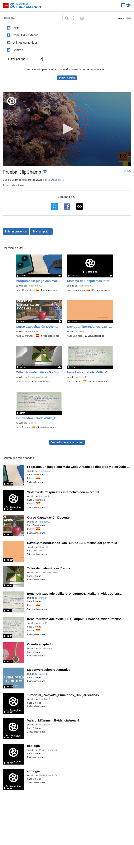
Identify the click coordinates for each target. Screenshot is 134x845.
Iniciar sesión (67, 77)
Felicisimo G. (35, 285)
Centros (18, 50)
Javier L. (43, 674)
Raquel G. (33, 331)
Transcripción (41, 231)
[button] (67, 129)
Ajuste (127, 170)
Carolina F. (45, 699)
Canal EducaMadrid (26, 35)
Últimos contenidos (25, 42)
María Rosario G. (48, 750)
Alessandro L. (86, 285)
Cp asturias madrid (38, 377)
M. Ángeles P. (56, 179)
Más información (16, 231)
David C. (83, 331)
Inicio (16, 28)
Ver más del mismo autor (67, 442)
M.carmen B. (46, 648)
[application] (67, 129)
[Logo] (11, 100)
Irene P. (83, 377)
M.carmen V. (45, 724)
